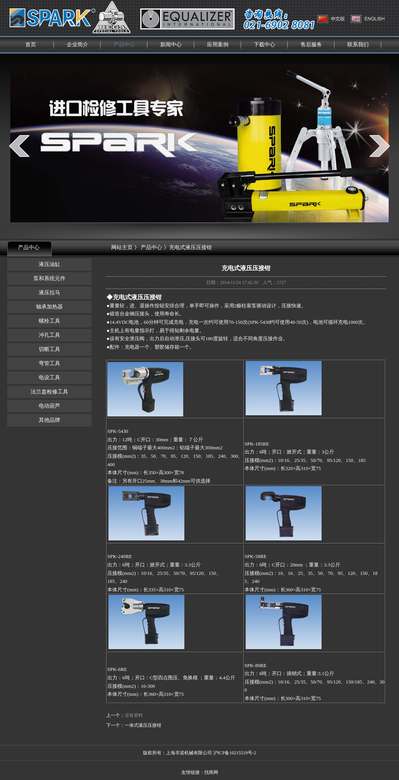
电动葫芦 (49, 406)
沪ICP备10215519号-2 (234, 753)
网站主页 (122, 247)
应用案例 (217, 44)
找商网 (211, 772)
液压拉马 (49, 292)
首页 (30, 44)
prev (19, 146)
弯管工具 (49, 363)
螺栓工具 (49, 321)
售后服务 (311, 44)
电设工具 (49, 377)
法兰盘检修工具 (49, 392)
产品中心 (124, 44)
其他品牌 (49, 420)
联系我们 (358, 44)
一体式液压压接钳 (143, 725)
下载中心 (264, 44)
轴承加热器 (49, 307)
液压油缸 (49, 264)
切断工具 (49, 349)
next (380, 146)
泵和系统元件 (49, 278)
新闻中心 (171, 44)
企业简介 (77, 44)
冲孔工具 (49, 335)
